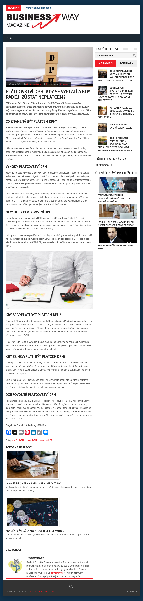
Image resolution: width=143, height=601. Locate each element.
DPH (21, 440)
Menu (9, 38)
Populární (127, 63)
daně (14, 440)
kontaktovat (57, 572)
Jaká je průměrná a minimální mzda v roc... (34, 483)
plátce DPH (31, 440)
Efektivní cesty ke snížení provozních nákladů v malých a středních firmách (114, 198)
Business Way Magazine (41, 591)
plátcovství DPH (46, 440)
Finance (64, 84)
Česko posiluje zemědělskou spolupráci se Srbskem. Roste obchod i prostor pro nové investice (115, 144)
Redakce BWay (33, 84)
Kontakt (132, 591)
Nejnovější (105, 63)
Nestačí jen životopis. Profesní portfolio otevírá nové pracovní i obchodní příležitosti (115, 94)
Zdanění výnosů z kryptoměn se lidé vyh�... (35, 531)
